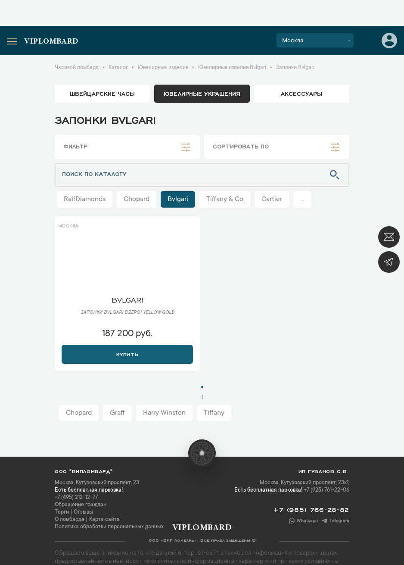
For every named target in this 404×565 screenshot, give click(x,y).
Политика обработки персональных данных (109, 527)
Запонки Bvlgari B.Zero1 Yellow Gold (127, 313)
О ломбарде (69, 520)
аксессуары (301, 93)
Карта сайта (104, 520)
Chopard (136, 199)
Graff (117, 413)
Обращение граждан (80, 505)
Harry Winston (164, 413)
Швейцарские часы (102, 93)
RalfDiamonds (85, 199)
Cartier (271, 199)
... (302, 199)
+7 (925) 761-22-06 (326, 490)
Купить (127, 353)
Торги (62, 512)
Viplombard (51, 42)
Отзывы (83, 512)
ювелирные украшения (202, 93)
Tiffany (214, 413)
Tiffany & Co (224, 199)
